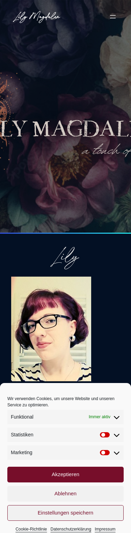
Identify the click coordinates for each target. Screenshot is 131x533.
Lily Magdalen (37, 16)
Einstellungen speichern (65, 520)
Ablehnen (65, 500)
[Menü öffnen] (113, 17)
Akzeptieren (65, 481)
